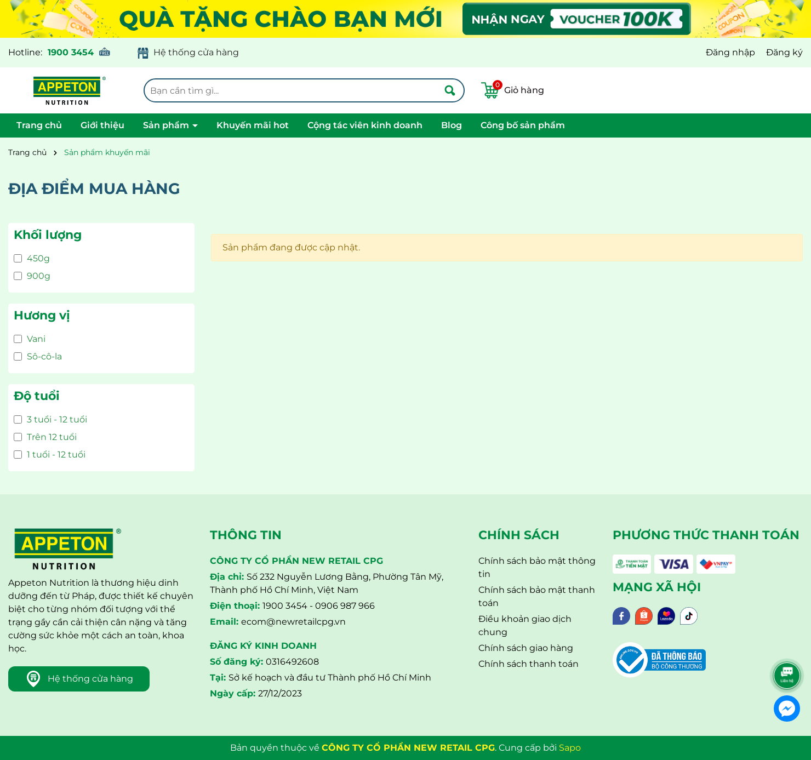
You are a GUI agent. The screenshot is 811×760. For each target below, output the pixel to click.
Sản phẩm (167, 125)
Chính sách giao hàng (525, 648)
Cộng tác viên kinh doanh (364, 125)
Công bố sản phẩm (523, 125)
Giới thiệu (102, 125)
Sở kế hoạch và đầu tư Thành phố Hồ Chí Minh (330, 677)
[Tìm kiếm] (450, 90)
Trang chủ (39, 125)
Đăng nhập (730, 52)
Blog (451, 125)
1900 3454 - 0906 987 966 (318, 606)
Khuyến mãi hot (252, 125)
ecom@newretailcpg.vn (293, 621)
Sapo (570, 747)
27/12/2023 (280, 693)
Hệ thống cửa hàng (196, 52)
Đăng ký (784, 52)
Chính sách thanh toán (528, 664)
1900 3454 (71, 52)
